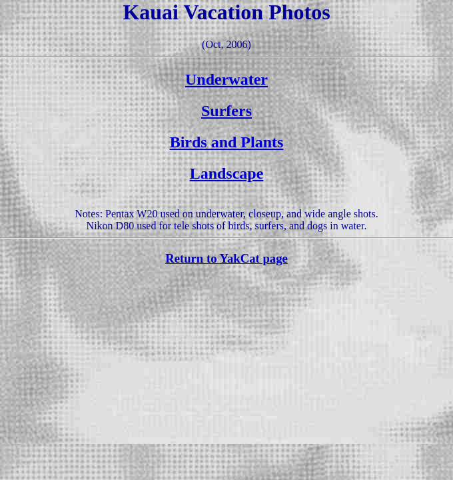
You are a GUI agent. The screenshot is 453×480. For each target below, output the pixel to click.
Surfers (226, 110)
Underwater (226, 79)
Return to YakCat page (226, 258)
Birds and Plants (227, 142)
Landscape (227, 173)
